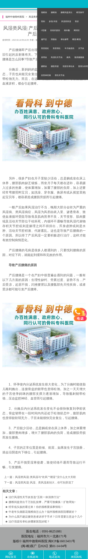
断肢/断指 (76, 39)
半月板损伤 (69, 48)
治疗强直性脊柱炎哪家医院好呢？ (29, 521)
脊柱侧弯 (64, 39)
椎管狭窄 (80, 12)
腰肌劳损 (55, 66)
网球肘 (77, 30)
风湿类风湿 (66, 21)
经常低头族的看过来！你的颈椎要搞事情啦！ (36, 507)
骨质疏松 (45, 48)
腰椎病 (54, 12)
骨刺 (43, 21)
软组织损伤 (55, 30)
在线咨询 (32, 556)
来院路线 (76, 556)
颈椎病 (44, 12)
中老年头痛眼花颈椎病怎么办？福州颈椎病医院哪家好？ (43, 511)
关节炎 (81, 48)
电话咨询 (54, 556)
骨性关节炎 (60, 75)
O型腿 (43, 30)
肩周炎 (44, 57)
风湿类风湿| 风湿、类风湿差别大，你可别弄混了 (44, 482)
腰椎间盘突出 (66, 12)
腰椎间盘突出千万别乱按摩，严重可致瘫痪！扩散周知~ (42, 502)
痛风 (68, 57)
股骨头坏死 (83, 66)
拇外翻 (67, 30)
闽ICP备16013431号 (61, 541)
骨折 (77, 21)
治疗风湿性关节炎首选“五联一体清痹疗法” (34, 497)
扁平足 (44, 39)
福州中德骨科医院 (14, 16)
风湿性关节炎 (57, 57)
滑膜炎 (54, 39)
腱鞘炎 (44, 66)
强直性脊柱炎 (68, 66)
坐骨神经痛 (46, 75)
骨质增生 (57, 48)
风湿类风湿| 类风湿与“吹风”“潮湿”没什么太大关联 (45, 477)
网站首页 (10, 556)
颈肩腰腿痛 (79, 57)
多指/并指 (53, 21)
